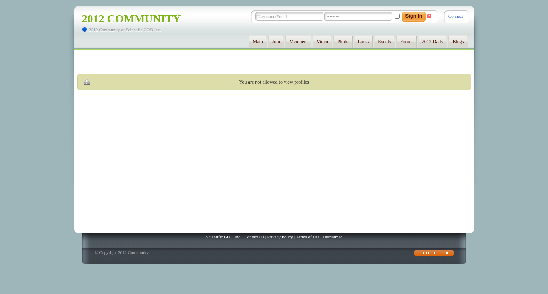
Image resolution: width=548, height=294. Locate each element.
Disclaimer (332, 236)
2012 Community (131, 18)
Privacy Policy (280, 236)
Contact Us (254, 236)
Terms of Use (307, 236)
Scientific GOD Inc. (223, 236)
